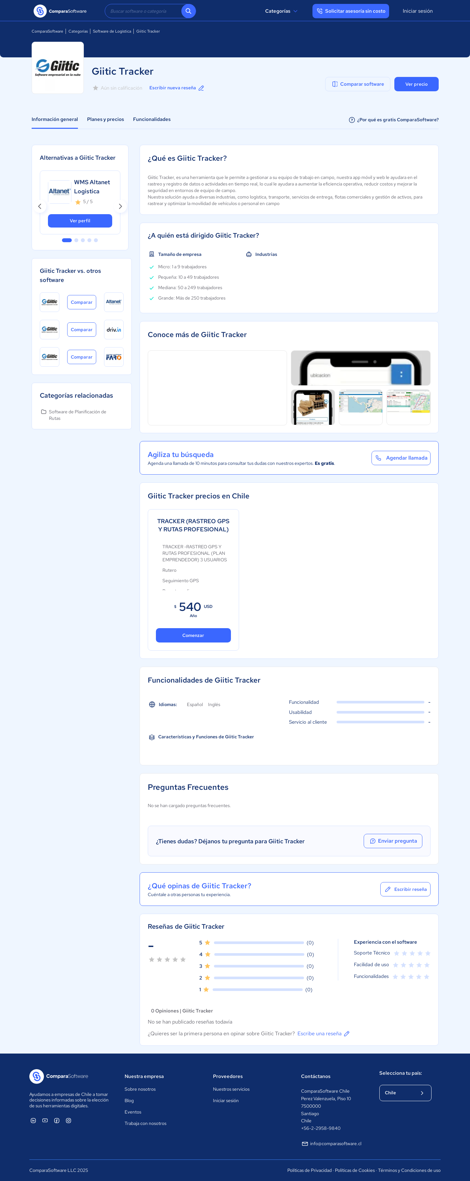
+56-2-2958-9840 (321, 1128)
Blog (129, 1100)
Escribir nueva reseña (177, 88)
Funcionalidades (152, 119)
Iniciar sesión (418, 10)
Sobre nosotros (140, 1089)
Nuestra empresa (144, 1076)
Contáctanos (315, 1076)
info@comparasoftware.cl (331, 1144)
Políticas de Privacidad (309, 1170)
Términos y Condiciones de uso (409, 1170)
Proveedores (228, 1076)
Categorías (282, 11)
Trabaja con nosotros (145, 1123)
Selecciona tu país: (400, 1073)
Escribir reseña (405, 889)
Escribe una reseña (324, 1034)
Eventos (133, 1112)
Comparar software (357, 84)
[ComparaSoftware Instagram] (68, 1120)
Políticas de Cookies (355, 1170)
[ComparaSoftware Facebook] (57, 1120)
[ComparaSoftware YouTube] (45, 1120)
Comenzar (193, 635)
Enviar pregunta (393, 841)
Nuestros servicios (231, 1089)
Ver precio (416, 84)
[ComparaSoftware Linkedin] (33, 1120)
